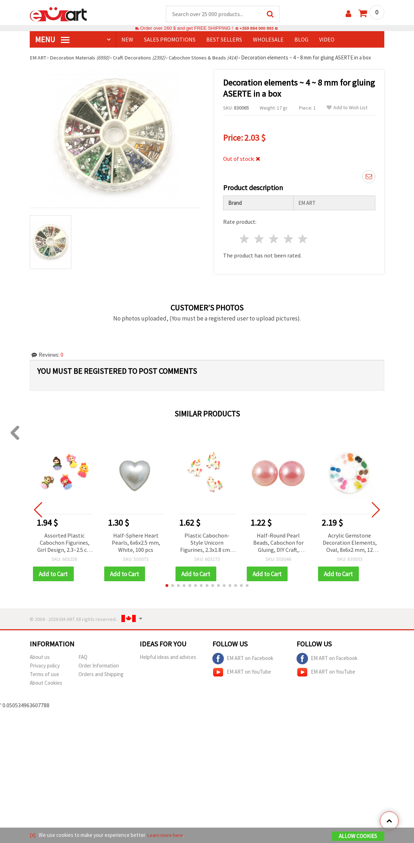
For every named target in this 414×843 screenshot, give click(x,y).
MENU (52, 40)
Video (326, 39)
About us (40, 657)
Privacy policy (45, 666)
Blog (301, 39)
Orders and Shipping (101, 674)
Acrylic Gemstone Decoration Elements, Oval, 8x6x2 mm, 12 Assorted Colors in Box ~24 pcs (349, 543)
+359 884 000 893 (256, 28)
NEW (127, 39)
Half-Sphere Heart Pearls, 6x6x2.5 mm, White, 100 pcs (136, 543)
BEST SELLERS (224, 39)
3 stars (273, 239)
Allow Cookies (358, 836)
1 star (244, 239)
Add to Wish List (347, 108)
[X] (33, 835)
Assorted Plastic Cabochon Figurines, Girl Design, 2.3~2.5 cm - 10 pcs (64, 543)
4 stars (288, 239)
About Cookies (46, 683)
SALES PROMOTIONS (170, 39)
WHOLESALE (268, 39)
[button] (166, 586)
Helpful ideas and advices (168, 657)
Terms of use (44, 674)
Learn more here (166, 835)
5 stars (303, 239)
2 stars (259, 239)
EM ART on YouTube (241, 673)
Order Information (98, 666)
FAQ (82, 657)
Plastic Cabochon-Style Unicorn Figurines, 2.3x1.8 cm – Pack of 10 (207, 543)
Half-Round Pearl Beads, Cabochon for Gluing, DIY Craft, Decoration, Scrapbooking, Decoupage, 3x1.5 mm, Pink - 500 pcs (278, 543)
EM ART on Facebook (242, 659)
